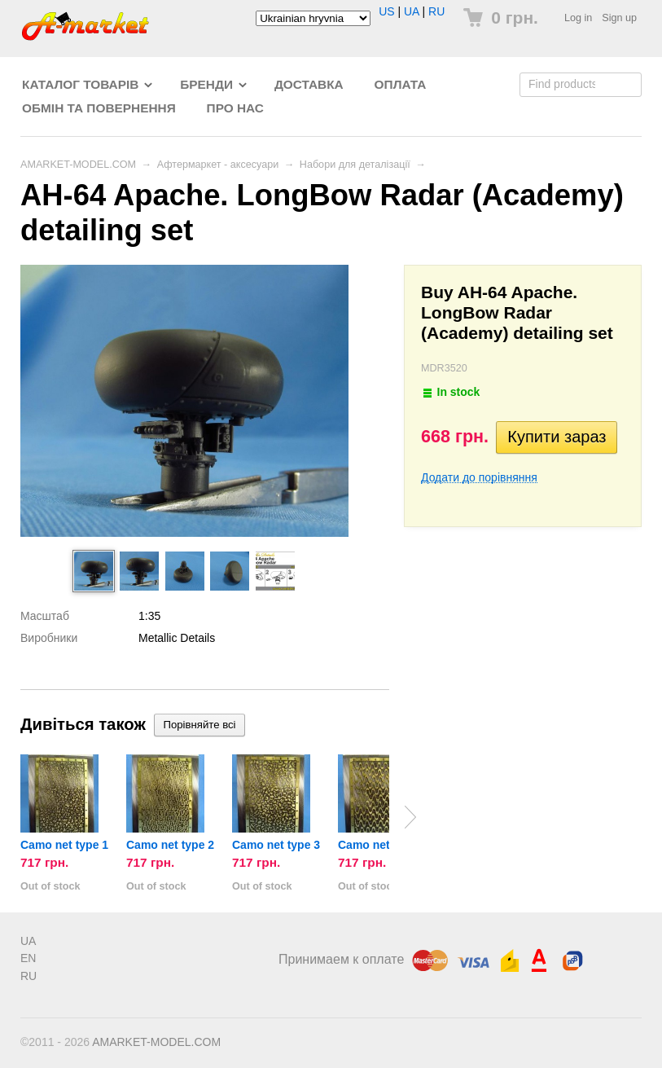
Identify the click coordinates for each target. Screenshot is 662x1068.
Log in (578, 18)
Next (410, 817)
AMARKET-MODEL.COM (78, 164)
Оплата (401, 84)
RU (436, 11)
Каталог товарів (80, 84)
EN (28, 958)
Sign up (619, 18)
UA (411, 11)
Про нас (235, 108)
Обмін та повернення (99, 108)
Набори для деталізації (355, 164)
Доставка (309, 84)
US (386, 11)
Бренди (206, 84)
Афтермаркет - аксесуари (218, 164)
